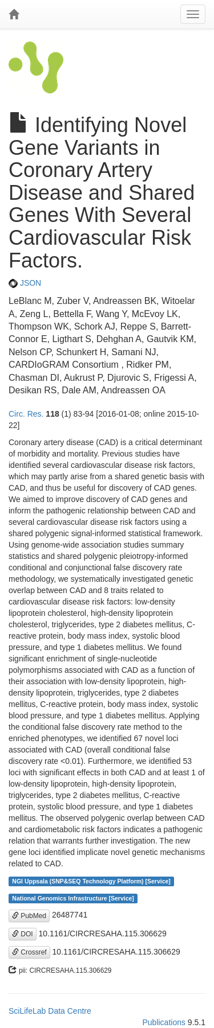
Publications (163, 1022)
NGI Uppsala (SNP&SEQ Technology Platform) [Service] (91, 881)
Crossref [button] (29, 952)
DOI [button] (22, 934)
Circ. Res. (26, 413)
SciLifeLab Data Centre (50, 1010)
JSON (25, 282)
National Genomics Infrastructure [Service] (73, 898)
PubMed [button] (29, 916)
